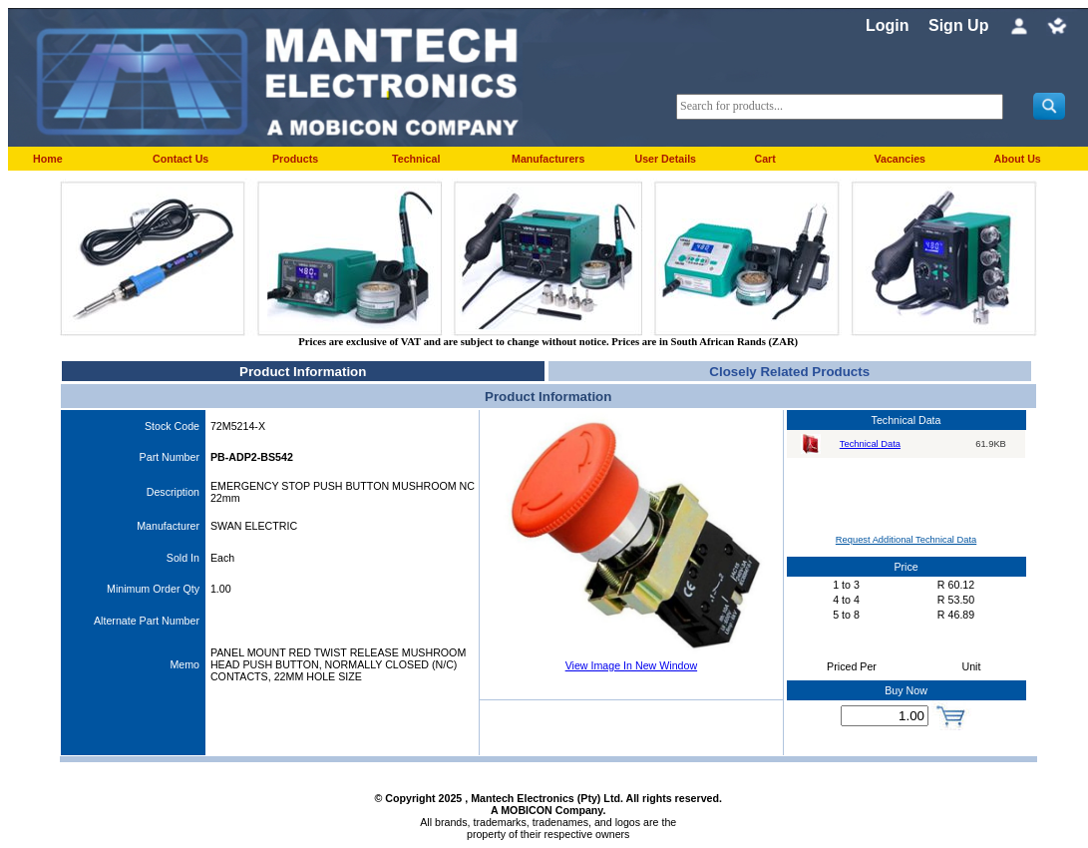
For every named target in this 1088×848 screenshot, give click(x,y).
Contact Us (180, 159)
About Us (1016, 159)
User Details (665, 159)
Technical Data (870, 444)
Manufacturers (548, 159)
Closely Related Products (789, 371)
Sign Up (958, 25)
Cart (764, 159)
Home (48, 159)
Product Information (302, 371)
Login (887, 25)
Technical (416, 159)
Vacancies (899, 159)
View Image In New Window (631, 665)
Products (295, 159)
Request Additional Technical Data (906, 540)
